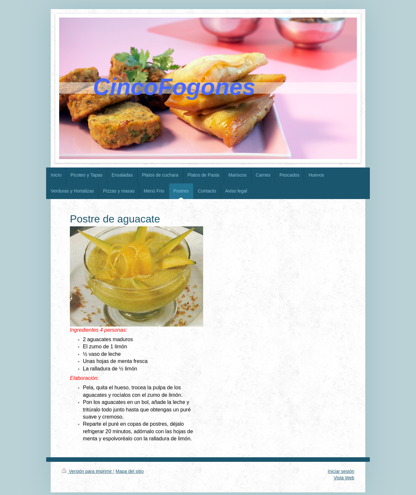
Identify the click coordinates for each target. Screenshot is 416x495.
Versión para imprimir (87, 471)
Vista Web (344, 477)
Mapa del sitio (130, 471)
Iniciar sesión (341, 471)
